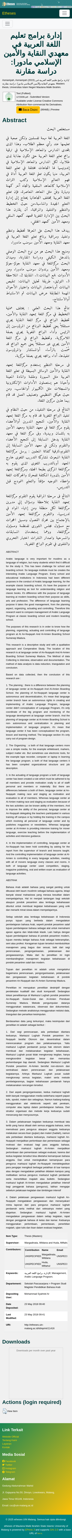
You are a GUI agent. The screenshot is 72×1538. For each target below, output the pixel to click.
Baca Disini (28, 109)
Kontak (6, 1447)
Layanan (6, 1443)
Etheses (9, 13)
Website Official (10, 1436)
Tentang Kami (9, 1440)
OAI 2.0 (54, 1529)
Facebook (9, 1461)
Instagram (9, 1468)
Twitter (7, 1464)
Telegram (8, 1471)
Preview (55, 109)
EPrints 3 (30, 1529)
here (39, 1533)
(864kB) (33, 109)
